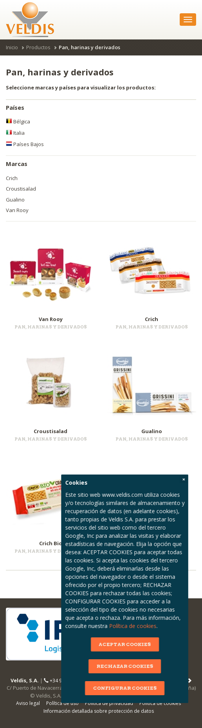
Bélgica (18, 121)
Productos (38, 47)
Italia (15, 132)
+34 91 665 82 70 (65, 680)
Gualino (15, 199)
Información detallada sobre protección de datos (98, 711)
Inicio (12, 47)
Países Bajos (25, 144)
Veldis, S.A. (25, 680)
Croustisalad (21, 188)
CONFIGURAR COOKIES (156, 688)
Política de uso (62, 703)
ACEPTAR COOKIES (155, 644)
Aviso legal (28, 703)
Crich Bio (50, 543)
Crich (12, 178)
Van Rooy (17, 210)
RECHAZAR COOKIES (155, 666)
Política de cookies (163, 626)
